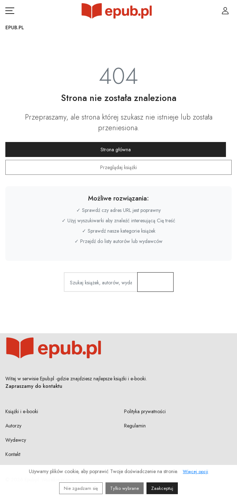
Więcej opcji (195, 471)
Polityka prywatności (145, 411)
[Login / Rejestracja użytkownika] (225, 11)
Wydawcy (15, 439)
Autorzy (13, 425)
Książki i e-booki (21, 411)
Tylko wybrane (124, 488)
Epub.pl (14, 27)
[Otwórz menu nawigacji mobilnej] (9, 10)
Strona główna (116, 149)
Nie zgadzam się (81, 488)
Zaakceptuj (162, 488)
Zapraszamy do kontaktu (33, 386)
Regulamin (135, 425)
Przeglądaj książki (118, 167)
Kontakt (12, 454)
